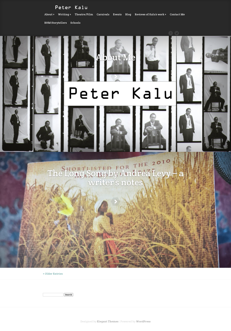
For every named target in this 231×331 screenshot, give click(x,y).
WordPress (143, 321)
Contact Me (177, 14)
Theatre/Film (84, 14)
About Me (115, 57)
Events (117, 14)
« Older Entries (53, 273)
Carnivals (103, 14)
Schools (75, 22)
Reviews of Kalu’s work (150, 14)
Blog (128, 14)
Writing (64, 14)
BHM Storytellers (55, 22)
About (49, 14)
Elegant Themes (107, 321)
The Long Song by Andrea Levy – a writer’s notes (115, 175)
